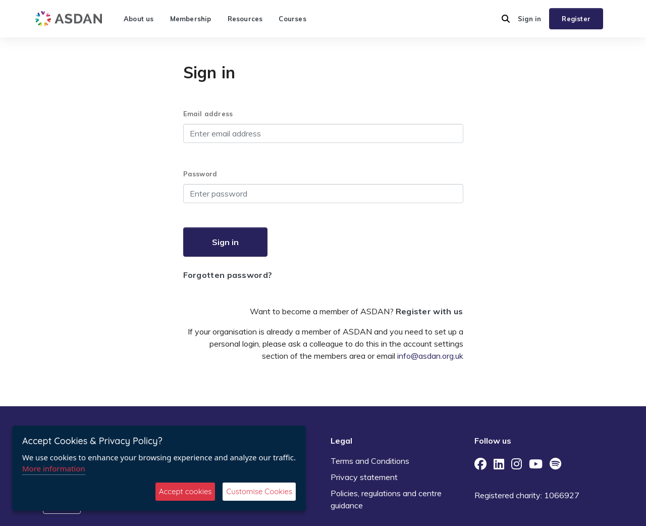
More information (53, 468)
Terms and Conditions (370, 461)
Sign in (529, 19)
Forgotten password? (228, 275)
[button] (506, 19)
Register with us (429, 311)
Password (200, 174)
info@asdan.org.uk (430, 356)
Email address (208, 114)
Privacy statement (364, 477)
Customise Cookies (259, 491)
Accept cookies (185, 491)
